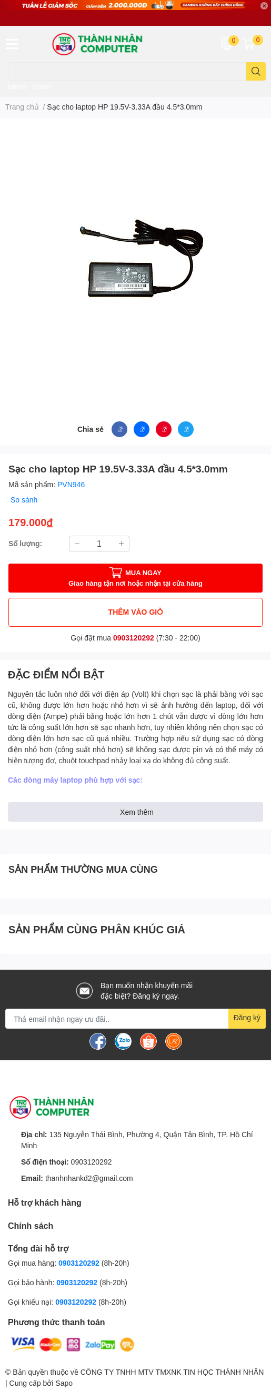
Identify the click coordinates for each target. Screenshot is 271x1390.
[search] (256, 71)
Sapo (64, 1382)
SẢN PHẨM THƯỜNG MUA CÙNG (83, 869)
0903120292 (133, 637)
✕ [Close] (264, 6)
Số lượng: (25, 543)
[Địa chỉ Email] (135, 1019)
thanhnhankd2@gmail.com (89, 1178)
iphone (17, 87)
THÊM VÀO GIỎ (135, 611)
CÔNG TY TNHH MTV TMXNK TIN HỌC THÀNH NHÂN (172, 1371)
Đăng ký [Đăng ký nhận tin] (247, 1017)
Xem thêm (137, 811)
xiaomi (42, 87)
